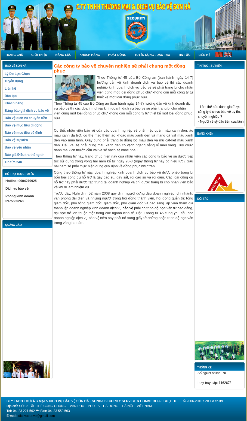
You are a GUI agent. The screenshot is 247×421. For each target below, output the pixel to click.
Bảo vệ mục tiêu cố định (23, 133)
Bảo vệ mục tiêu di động (23, 125)
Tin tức (184, 54)
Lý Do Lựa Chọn (17, 74)
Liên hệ (204, 54)
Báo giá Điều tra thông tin (24, 155)
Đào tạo (11, 96)
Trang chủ (14, 54)
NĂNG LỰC (63, 54)
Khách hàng (90, 54)
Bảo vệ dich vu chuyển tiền (26, 118)
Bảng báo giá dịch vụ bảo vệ (27, 111)
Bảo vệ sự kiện (16, 140)
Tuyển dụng (14, 81)
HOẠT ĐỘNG (117, 54)
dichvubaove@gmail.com (36, 416)
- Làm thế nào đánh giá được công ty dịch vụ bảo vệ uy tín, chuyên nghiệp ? (219, 112)
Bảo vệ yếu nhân (18, 147)
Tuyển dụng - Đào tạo (152, 54)
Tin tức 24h (13, 162)
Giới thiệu (39, 54)
